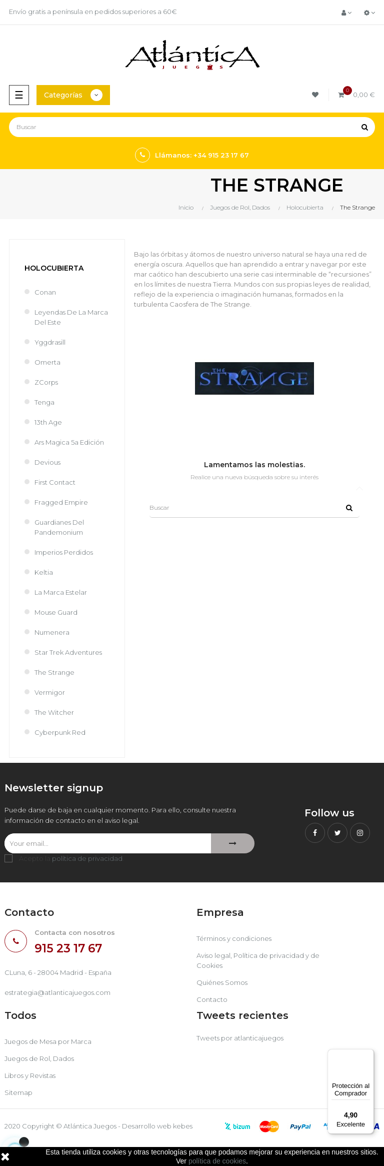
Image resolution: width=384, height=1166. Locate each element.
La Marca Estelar (60, 592)
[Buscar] (192, 127)
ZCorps (46, 382)
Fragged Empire (61, 502)
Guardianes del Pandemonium (59, 527)
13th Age (48, 422)
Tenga (44, 402)
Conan (45, 292)
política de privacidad (87, 858)
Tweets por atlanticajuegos (240, 1038)
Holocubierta (54, 268)
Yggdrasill (50, 342)
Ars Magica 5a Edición (69, 442)
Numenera (52, 632)
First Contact (55, 482)
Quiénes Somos (222, 982)
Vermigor (49, 692)
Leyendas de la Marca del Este (71, 317)
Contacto (212, 999)
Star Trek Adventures (68, 652)
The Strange (54, 672)
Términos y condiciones (234, 938)
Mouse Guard (56, 612)
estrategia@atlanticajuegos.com (57, 992)
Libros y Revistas (30, 1075)
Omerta (47, 362)
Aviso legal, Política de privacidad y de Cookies (258, 960)
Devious (47, 462)
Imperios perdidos (63, 552)
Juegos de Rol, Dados (39, 1058)
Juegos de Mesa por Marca (48, 1041)
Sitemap (18, 1092)
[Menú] (368, 1055)
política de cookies (217, 1161)
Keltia (43, 572)
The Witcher (54, 712)
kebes (182, 1126)
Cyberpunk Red (60, 732)
